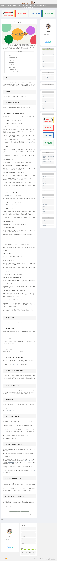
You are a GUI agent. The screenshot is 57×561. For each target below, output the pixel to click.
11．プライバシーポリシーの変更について (14, 71)
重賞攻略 (48, 66)
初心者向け (48, 59)
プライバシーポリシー (45, 558)
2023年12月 (48, 94)
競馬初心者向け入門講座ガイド (47, 159)
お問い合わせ (39, 558)
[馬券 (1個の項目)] (52, 76)
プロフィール (54, 558)
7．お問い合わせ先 (10, 64)
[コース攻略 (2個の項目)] (48, 74)
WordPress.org (45, 225)
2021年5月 (48, 106)
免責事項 (50, 558)
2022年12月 (48, 98)
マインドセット (48, 58)
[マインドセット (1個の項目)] (50, 77)
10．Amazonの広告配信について (12, 69)
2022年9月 (48, 103)
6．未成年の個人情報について (12, 62)
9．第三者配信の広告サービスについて (13, 67)
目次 (19, 51)
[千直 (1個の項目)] (44, 77)
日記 (48, 61)
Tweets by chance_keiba (46, 86)
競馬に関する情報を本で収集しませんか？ (28, 7)
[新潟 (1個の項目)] (48, 79)
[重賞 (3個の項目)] (43, 74)
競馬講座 (48, 65)
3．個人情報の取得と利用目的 (12, 57)
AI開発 (48, 51)
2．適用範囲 (9, 55)
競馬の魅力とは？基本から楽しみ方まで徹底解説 (48, 157)
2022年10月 (48, 101)
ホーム (35, 558)
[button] (55, 169)
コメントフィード (45, 223)
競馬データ (48, 63)
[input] (48, 170)
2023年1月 (48, 96)
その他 (48, 56)
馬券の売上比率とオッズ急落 (47, 161)
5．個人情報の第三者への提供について (13, 60)
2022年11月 (48, 100)
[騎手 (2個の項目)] (48, 76)
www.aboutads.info (11, 462)
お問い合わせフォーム (12, 195)
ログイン (44, 220)
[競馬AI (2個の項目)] (52, 74)
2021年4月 (48, 108)
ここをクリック (28, 435)
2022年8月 (48, 105)
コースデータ (48, 52)
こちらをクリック (28, 142)
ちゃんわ (48, 31)
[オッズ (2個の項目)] (44, 76)
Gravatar (6, 141)
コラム (48, 54)
